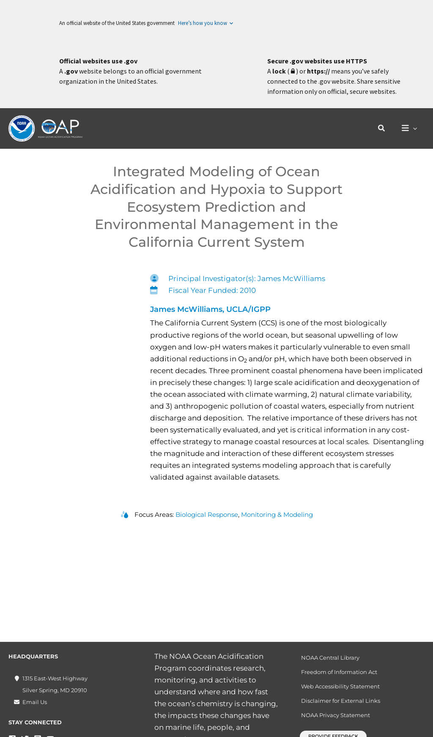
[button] (384, 128)
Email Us (34, 702)
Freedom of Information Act (339, 672)
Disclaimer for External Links (340, 700)
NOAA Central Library (330, 657)
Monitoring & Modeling (277, 514)
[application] (414, 128)
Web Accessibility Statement (340, 686)
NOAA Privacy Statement (335, 715)
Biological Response (206, 514)
